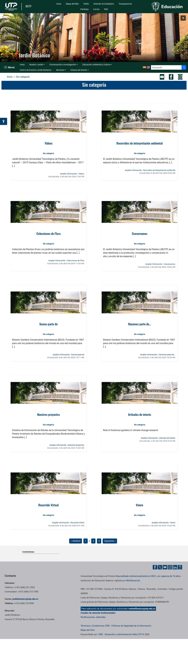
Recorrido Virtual (48, 505)
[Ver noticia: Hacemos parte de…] (140, 302)
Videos (48, 143)
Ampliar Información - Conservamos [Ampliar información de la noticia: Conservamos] (160, 264)
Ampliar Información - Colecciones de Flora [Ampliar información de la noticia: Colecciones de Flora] (66, 260)
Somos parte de (48, 324)
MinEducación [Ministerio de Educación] (133, 580)
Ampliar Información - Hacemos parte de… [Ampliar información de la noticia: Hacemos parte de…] (157, 354)
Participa (84, 9)
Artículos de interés (139, 414)
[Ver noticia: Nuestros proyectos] (49, 392)
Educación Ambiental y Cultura (96, 64)
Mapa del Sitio (72, 4)
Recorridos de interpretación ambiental (139, 143)
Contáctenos (28, 552)
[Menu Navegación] (9, 67)
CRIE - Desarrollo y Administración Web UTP (120, 634)
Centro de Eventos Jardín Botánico (35, 70)
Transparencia (125, 4)
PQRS (86, 4)
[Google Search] (166, 67)
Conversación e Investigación (62, 64)
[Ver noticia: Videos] (49, 121)
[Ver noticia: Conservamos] (140, 211)
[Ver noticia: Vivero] (140, 483)
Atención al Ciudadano (103, 4)
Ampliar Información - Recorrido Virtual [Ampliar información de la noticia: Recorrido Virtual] (68, 523)
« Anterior (75, 541)
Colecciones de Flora (48, 233)
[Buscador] (184, 67)
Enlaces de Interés (78, 70)
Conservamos (139, 233)
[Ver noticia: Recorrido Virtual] (49, 483)
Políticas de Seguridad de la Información (131, 625)
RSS (106, 9)
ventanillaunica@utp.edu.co (141, 608)
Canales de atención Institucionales (98, 613)
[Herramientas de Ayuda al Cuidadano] (180, 567)
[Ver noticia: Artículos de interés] (140, 392)
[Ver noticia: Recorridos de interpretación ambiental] (140, 121)
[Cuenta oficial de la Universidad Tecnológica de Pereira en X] (160, 567)
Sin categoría (23, 76)
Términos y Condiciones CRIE (95, 625)
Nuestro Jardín (36, 64)
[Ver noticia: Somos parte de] (49, 302)
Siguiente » (110, 541)
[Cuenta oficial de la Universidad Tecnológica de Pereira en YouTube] (165, 567)
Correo (96, 9)
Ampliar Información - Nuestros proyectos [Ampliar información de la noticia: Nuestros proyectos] (66, 445)
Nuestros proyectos (48, 414)
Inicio (58, 4)
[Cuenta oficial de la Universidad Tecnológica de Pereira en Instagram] (170, 567)
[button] (183, 18)
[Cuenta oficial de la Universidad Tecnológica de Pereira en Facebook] (155, 567)
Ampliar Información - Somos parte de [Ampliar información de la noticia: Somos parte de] (68, 354)
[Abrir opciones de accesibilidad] (3, 121)
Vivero (139, 505)
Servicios (60, 70)
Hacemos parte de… (139, 324)
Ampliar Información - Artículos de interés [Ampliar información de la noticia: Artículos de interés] (158, 438)
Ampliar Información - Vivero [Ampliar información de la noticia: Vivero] (163, 523)
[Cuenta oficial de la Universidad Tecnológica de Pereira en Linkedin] (175, 567)
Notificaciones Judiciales (93, 617)
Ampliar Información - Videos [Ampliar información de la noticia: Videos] (72, 174)
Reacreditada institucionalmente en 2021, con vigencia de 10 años (148, 576)
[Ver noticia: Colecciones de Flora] (49, 211)
